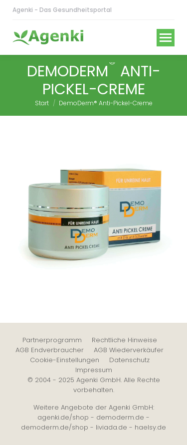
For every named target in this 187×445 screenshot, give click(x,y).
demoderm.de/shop (54, 427)
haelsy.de (150, 427)
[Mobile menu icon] (166, 37)
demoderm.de (120, 417)
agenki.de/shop (63, 417)
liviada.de (111, 427)
